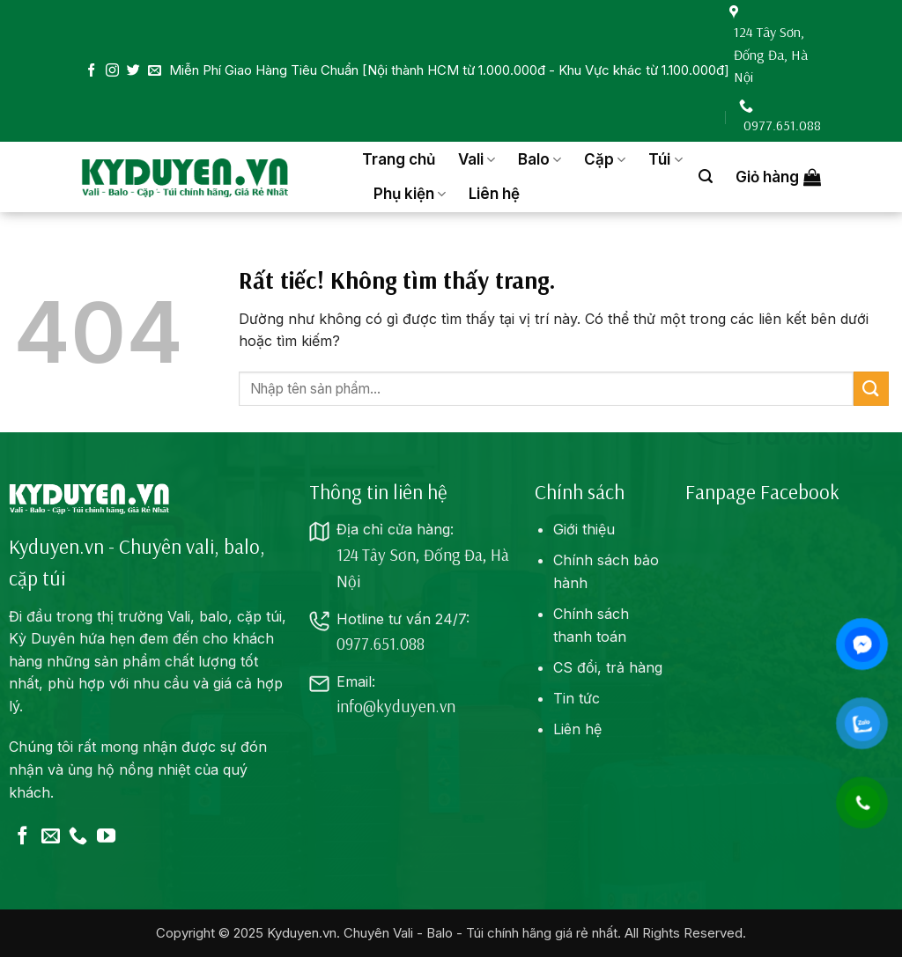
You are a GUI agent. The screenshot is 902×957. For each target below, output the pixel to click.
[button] (706, 176)
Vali (476, 159)
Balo (539, 159)
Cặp (604, 159)
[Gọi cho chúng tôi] (78, 837)
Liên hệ (494, 193)
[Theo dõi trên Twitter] (133, 70)
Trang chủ (398, 159)
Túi (665, 159)
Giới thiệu (584, 529)
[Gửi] (871, 389)
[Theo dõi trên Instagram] (112, 70)
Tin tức (576, 698)
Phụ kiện (409, 193)
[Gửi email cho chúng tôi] (154, 70)
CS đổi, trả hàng (607, 667)
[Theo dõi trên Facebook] (91, 70)
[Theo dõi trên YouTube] (106, 837)
